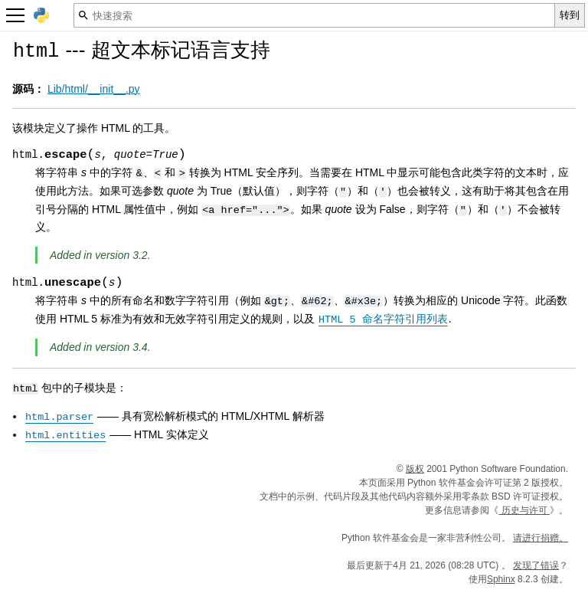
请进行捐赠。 (540, 537)
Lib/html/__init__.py (93, 89)
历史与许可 (524, 510)
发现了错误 (536, 565)
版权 (415, 469)
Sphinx (501, 579)
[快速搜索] (314, 15)
